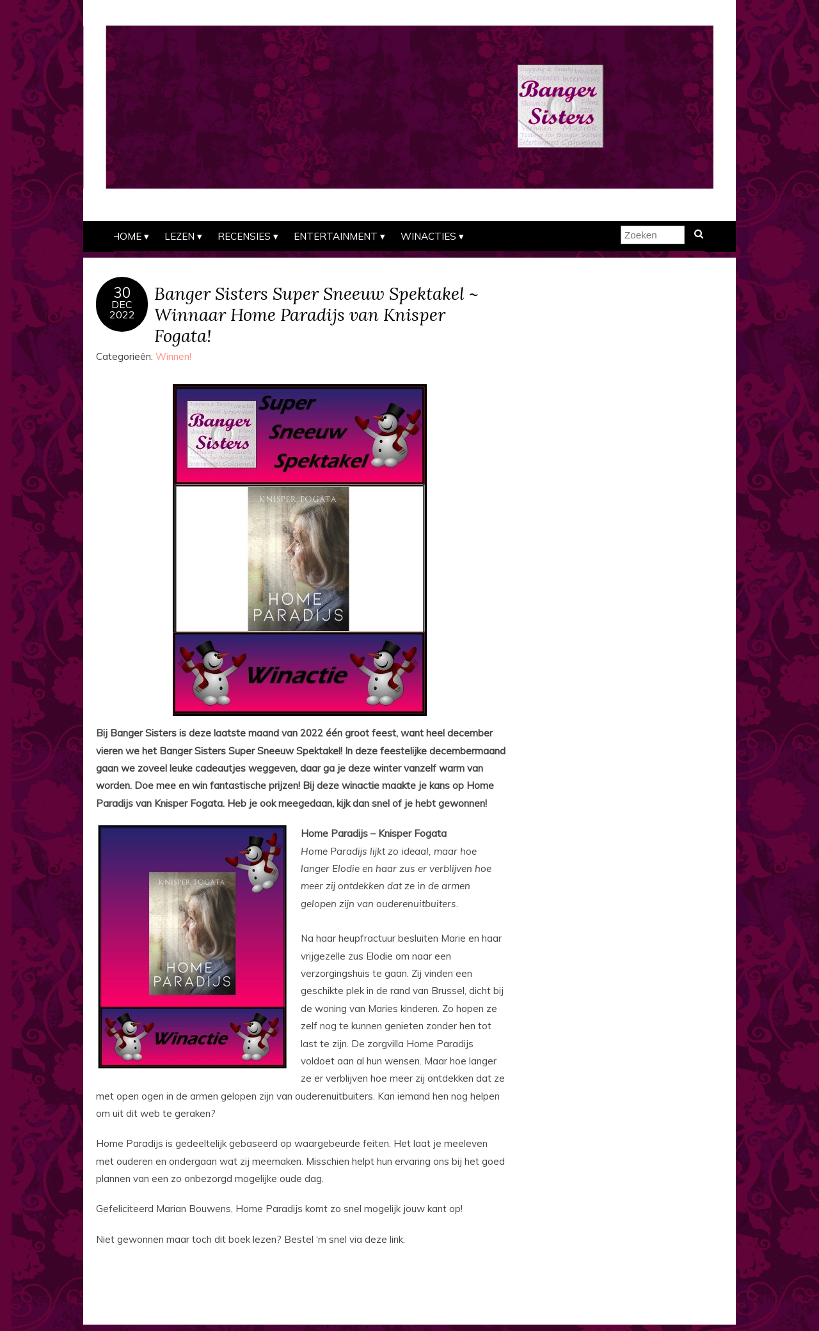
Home (126, 236)
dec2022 (122, 309)
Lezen (179, 236)
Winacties (428, 236)
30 (122, 293)
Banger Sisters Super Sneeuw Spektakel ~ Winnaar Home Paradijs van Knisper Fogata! (316, 314)
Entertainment (336, 236)
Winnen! (173, 356)
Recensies (244, 236)
